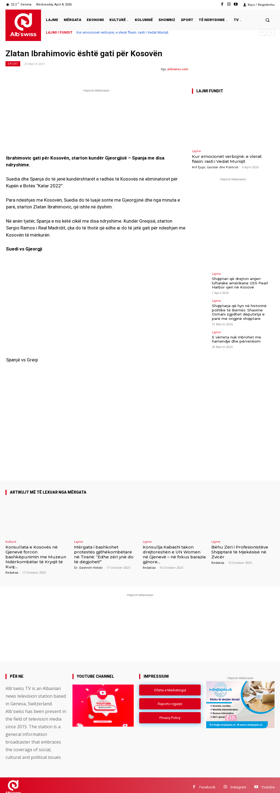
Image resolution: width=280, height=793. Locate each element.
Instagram (238, 783)
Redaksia (11, 568)
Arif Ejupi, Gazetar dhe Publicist (215, 167)
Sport (12, 63)
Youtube (268, 783)
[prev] (262, 32)
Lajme (196, 150)
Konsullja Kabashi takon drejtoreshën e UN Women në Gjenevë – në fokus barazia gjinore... (174, 550)
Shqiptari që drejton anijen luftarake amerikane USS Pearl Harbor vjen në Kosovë (240, 282)
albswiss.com (177, 69)
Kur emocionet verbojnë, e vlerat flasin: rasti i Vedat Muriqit (122, 32)
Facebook (207, 783)
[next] (271, 32)
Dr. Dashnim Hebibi (88, 563)
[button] (268, 20)
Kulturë (10, 537)
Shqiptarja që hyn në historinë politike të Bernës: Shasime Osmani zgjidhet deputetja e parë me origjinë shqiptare (239, 312)
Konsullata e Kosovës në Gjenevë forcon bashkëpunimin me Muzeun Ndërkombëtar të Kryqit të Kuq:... (35, 552)
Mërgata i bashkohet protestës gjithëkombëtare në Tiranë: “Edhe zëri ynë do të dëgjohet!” (103, 550)
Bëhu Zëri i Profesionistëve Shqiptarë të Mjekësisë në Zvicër (239, 547)
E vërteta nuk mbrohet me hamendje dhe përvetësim (236, 339)
